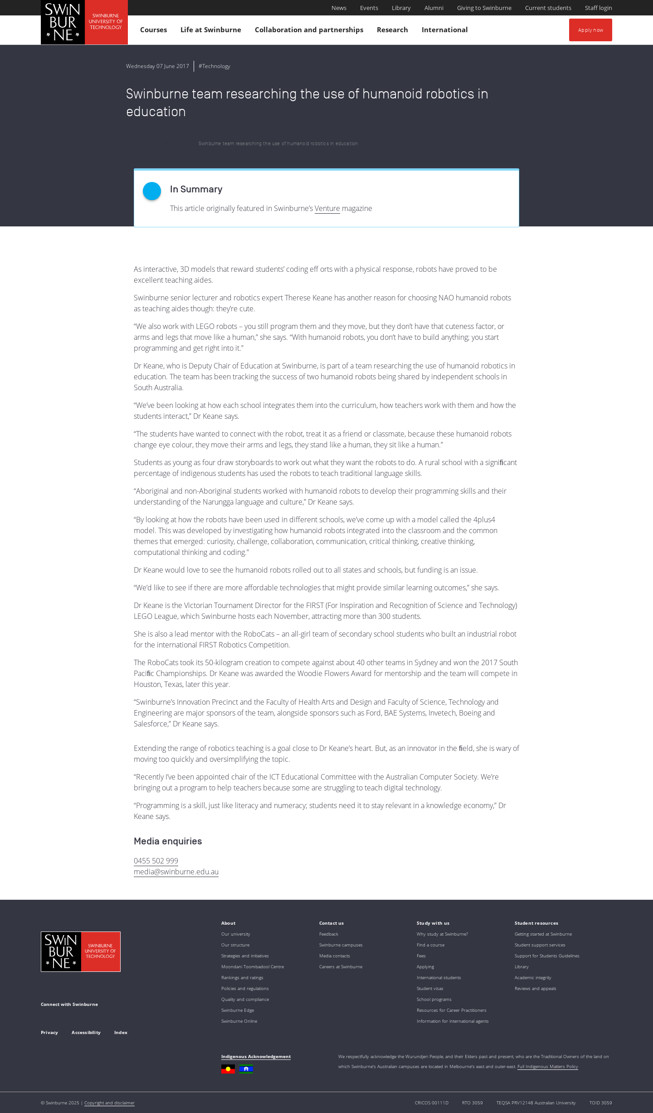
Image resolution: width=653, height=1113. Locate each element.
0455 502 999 (156, 861)
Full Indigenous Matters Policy (547, 1066)
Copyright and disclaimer (109, 1102)
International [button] (446, 31)
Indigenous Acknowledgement (256, 1056)
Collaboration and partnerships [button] (310, 31)
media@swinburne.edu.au (176, 872)
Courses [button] (155, 31)
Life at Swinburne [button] (212, 31)
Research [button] (394, 31)
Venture (327, 208)
